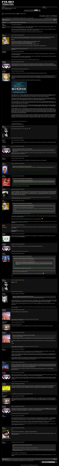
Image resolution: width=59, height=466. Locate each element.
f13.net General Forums (8, 460)
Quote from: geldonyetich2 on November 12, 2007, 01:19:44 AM (24, 335)
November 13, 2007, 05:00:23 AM (18, 415)
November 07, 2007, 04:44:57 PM (18, 200)
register (14, 8)
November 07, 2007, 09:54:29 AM (18, 51)
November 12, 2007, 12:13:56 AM (18, 309)
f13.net (3, 460)
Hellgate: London (22, 460)
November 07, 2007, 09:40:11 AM (16, 24)
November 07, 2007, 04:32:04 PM (18, 189)
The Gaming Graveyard (15, 460)
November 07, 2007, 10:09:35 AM (18, 61)
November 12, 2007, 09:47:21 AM (18, 362)
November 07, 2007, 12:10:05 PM (18, 158)
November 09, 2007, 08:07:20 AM (18, 253)
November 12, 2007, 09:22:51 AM (18, 349)
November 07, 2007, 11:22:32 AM (18, 126)
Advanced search (23, 13)
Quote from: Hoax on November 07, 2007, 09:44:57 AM (22, 166)
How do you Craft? (30, 460)
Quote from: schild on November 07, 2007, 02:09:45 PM (22, 203)
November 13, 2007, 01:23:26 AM (18, 383)
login (11, 8)
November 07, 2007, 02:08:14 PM (18, 163)
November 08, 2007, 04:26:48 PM (18, 233)
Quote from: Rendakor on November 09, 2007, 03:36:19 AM (23, 296)
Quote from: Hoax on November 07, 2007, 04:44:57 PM (22, 256)
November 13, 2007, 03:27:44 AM (18, 406)
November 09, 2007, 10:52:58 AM (18, 293)
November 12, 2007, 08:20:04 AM (18, 332)
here (16, 124)
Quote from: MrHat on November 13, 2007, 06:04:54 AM (22, 444)
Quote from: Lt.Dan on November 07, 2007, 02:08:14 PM (22, 178)
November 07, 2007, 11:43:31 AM (18, 146)
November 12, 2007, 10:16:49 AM (18, 372)
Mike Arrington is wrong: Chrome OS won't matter (23, 198)
